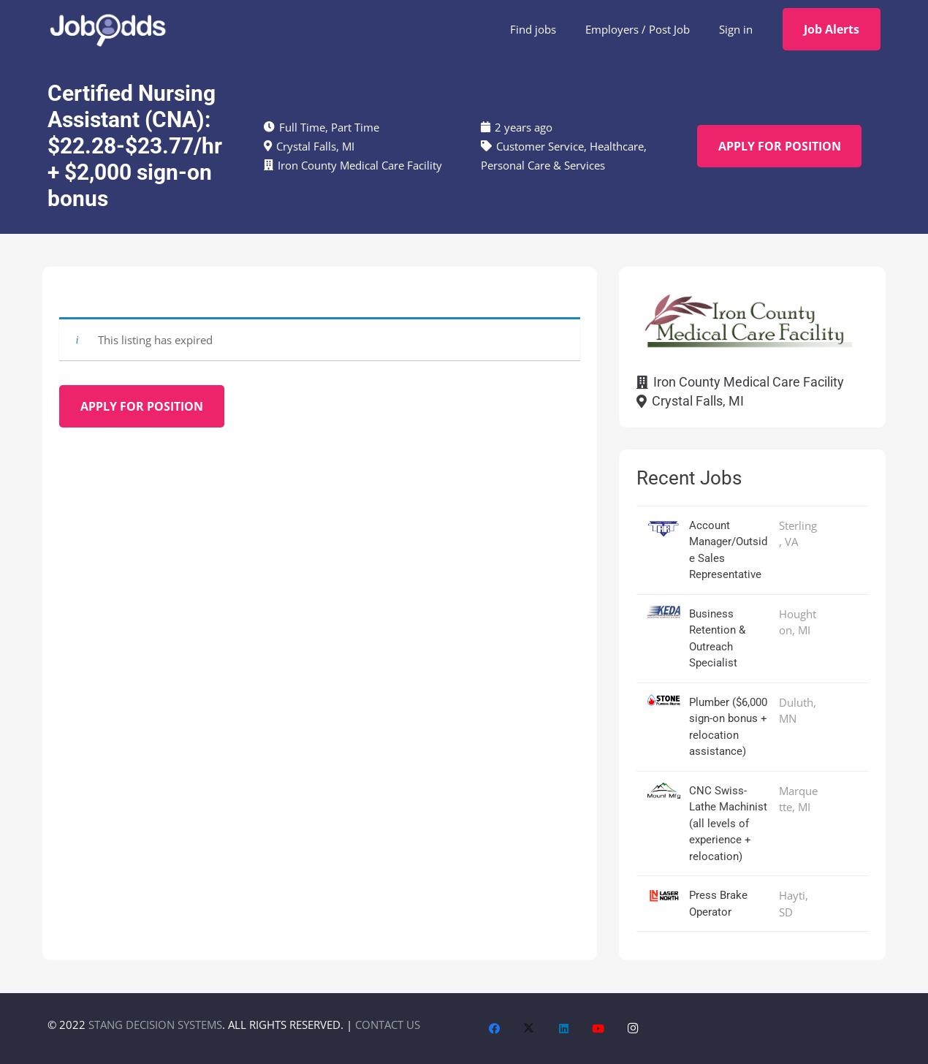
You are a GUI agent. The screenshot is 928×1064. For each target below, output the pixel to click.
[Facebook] (495, 1029)
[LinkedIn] (564, 1029)
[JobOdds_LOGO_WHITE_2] (107, 29)
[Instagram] (633, 1029)
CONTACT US (387, 1024)
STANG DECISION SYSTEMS (155, 1024)
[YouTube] (598, 1029)
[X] (529, 1029)
